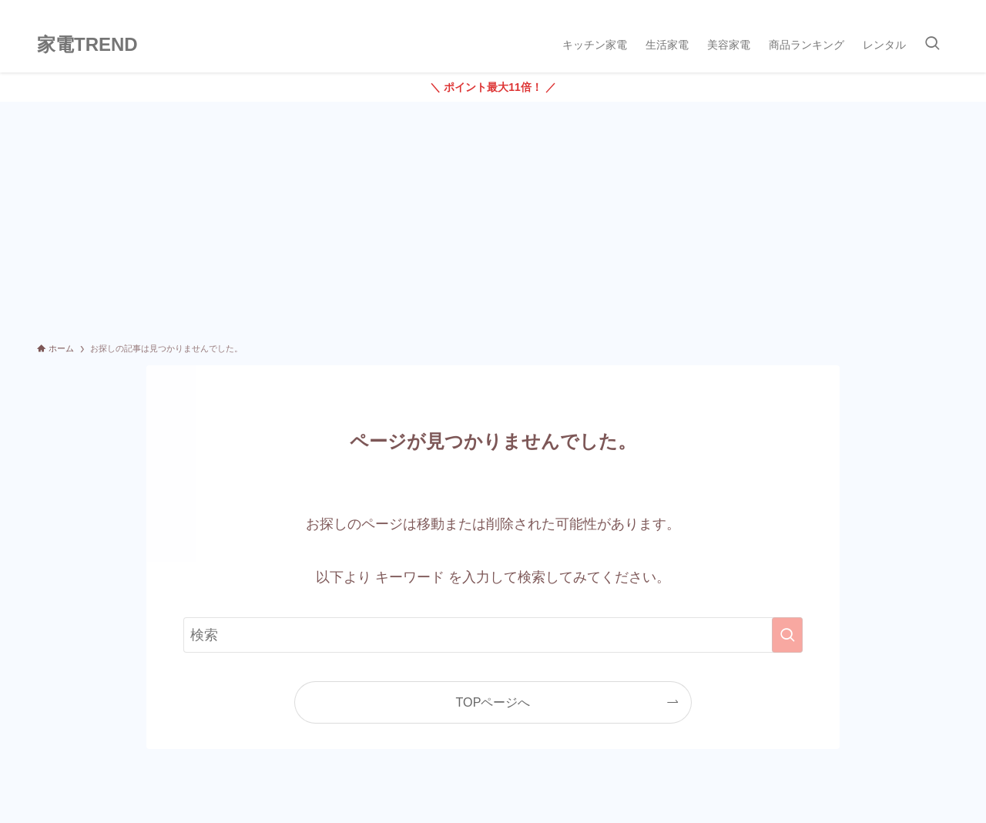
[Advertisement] (493, 217)
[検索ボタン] (932, 44)
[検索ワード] (493, 635)
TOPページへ (493, 702)
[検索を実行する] (787, 635)
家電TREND (87, 44)
